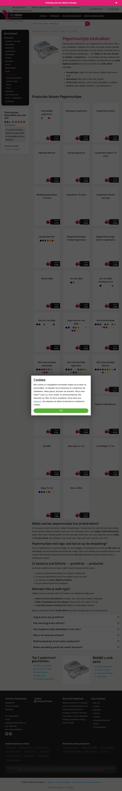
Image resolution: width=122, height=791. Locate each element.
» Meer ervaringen (12, 149)
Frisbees (8, 58)
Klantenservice (96, 9)
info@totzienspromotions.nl (15, 723)
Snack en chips (103, 670)
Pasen (8, 88)
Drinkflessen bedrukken (13, 756)
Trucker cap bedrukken (107, 747)
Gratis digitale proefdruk (42, 7)
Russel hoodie (104, 751)
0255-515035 (113, 9)
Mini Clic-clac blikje (44, 669)
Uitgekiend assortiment (69, 7)
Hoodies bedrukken (30, 751)
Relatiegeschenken (71, 16)
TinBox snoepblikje (44, 665)
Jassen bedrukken (43, 756)
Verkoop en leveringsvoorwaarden (86, 782)
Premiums (54, 16)
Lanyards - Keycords (12, 41)
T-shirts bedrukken (44, 751)
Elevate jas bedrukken (90, 751)
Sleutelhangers (10, 68)
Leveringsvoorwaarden (101, 720)
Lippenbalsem (10, 51)
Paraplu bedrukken (29, 756)
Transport (96, 717)
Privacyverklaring (99, 727)
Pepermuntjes (11, 74)
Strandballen (9, 44)
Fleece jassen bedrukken (13, 751)
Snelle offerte (19, 7)
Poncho (8, 64)
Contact (96, 724)
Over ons (96, 703)
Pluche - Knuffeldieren (13, 98)
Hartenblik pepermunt (45, 679)
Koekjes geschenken (14, 78)
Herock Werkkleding (94, 16)
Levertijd (96, 706)
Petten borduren (11, 747)
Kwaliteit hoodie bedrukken (89, 747)
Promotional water (11, 95)
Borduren (96, 713)
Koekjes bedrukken (105, 666)
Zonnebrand (9, 101)
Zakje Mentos (41, 672)
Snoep (7, 71)
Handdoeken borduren (25, 747)
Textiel (43, 16)
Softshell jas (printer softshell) (72, 751)
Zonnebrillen (9, 48)
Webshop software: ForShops (61, 787)
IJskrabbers (9, 91)
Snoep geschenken (105, 673)
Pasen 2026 (102, 676)
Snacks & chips (12, 81)
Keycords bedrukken (41, 747)
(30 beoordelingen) (22, 10)
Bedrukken (97, 710)
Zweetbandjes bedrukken (13, 760)
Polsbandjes (9, 54)
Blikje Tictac (41, 675)
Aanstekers (9, 61)
